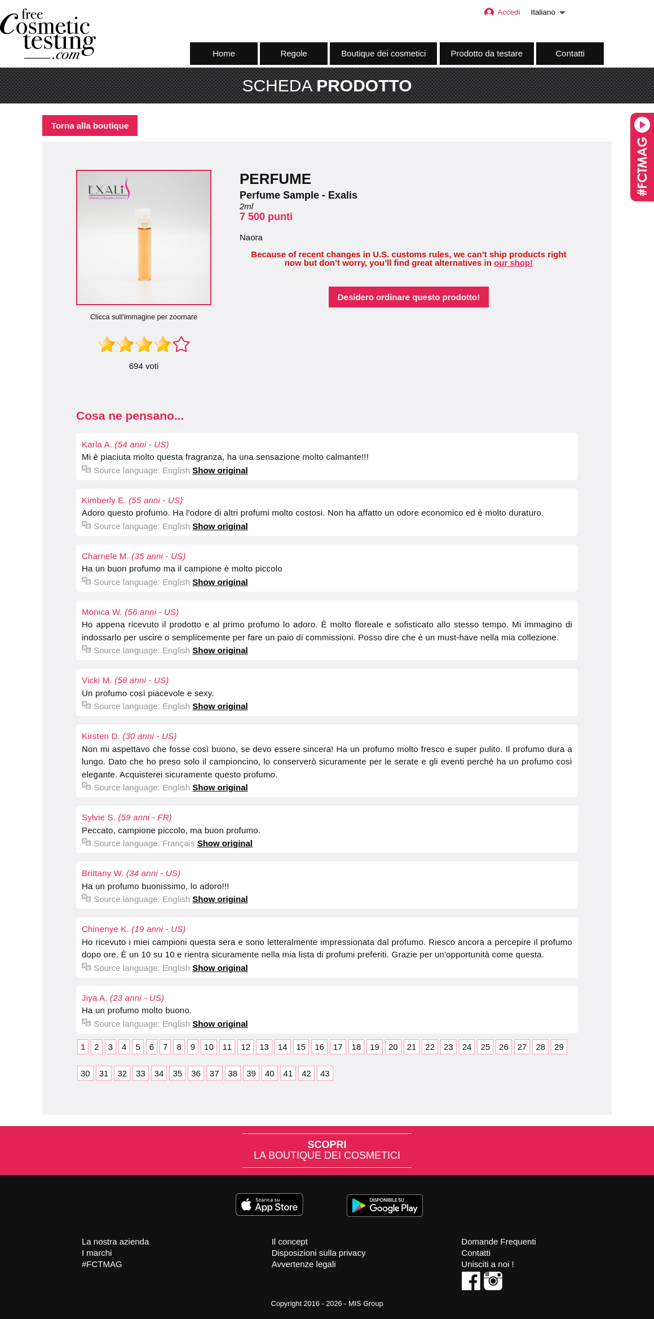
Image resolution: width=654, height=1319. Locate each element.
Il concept (290, 1241)
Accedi (501, 12)
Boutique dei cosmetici (383, 53)
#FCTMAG (102, 1264)
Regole (293, 53)
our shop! (513, 262)
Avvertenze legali (304, 1264)
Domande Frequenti (498, 1241)
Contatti (570, 53)
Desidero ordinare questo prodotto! (409, 297)
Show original (220, 470)
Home (224, 53)
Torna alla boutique (90, 125)
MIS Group (365, 1303)
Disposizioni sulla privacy (319, 1253)
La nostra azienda (115, 1241)
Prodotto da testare (487, 53)
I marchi (97, 1253)
